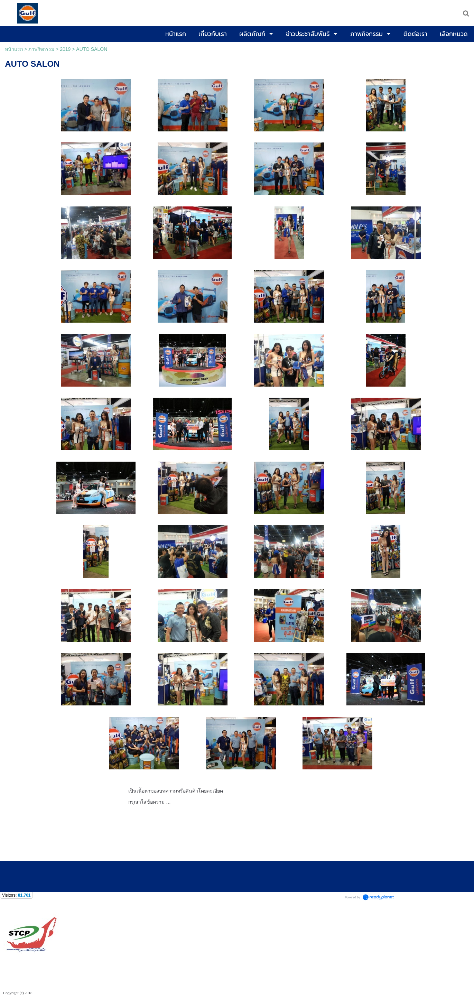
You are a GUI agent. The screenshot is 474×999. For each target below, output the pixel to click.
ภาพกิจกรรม (41, 49)
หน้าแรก (14, 49)
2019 (65, 49)
